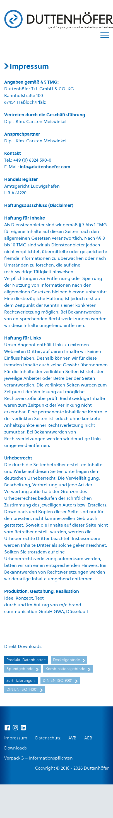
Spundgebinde (22, 669)
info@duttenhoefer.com (45, 167)
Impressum (15, 738)
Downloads (15, 748)
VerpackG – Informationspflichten (38, 758)
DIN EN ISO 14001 (24, 690)
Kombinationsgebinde (67, 669)
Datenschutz (48, 738)
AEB (88, 738)
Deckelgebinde (69, 660)
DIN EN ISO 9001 (60, 681)
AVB (72, 738)
